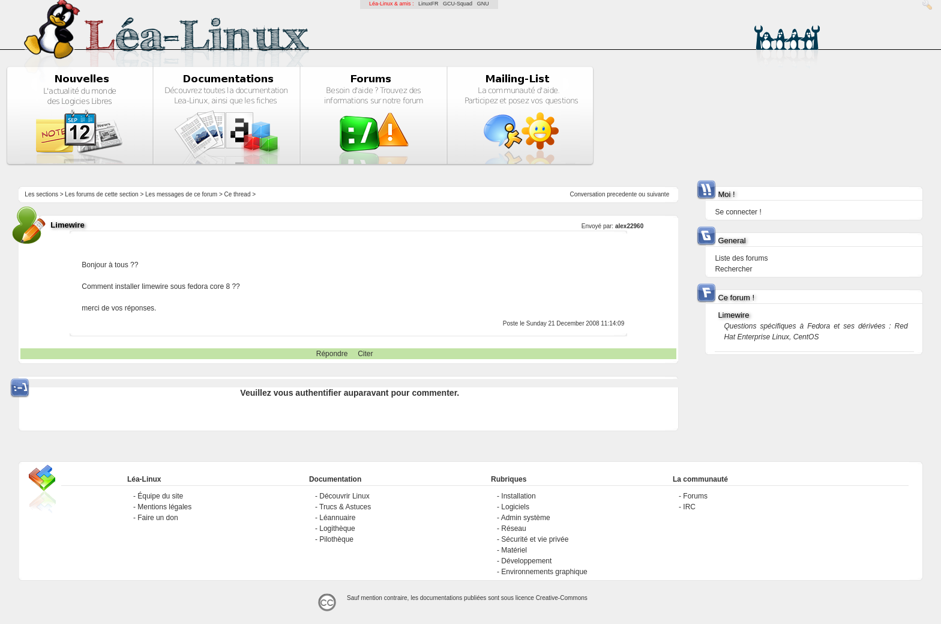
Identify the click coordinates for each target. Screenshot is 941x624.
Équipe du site (160, 496)
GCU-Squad (457, 4)
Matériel (514, 550)
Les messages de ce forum (181, 194)
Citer (365, 354)
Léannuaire (337, 517)
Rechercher (733, 269)
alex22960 (629, 226)
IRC (689, 507)
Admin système (525, 517)
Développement (526, 561)
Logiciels (515, 507)
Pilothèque (336, 539)
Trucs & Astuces (345, 507)
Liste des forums (741, 258)
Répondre (332, 354)
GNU (483, 4)
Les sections (41, 194)
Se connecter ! (738, 212)
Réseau (513, 528)
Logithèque (337, 528)
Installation (518, 496)
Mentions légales (164, 507)
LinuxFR (428, 4)
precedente (622, 194)
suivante (658, 194)
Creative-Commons (562, 598)
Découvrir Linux (344, 496)
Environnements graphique (544, 572)
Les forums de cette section (101, 194)
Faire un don (157, 517)
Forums (695, 496)
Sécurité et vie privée (534, 539)
